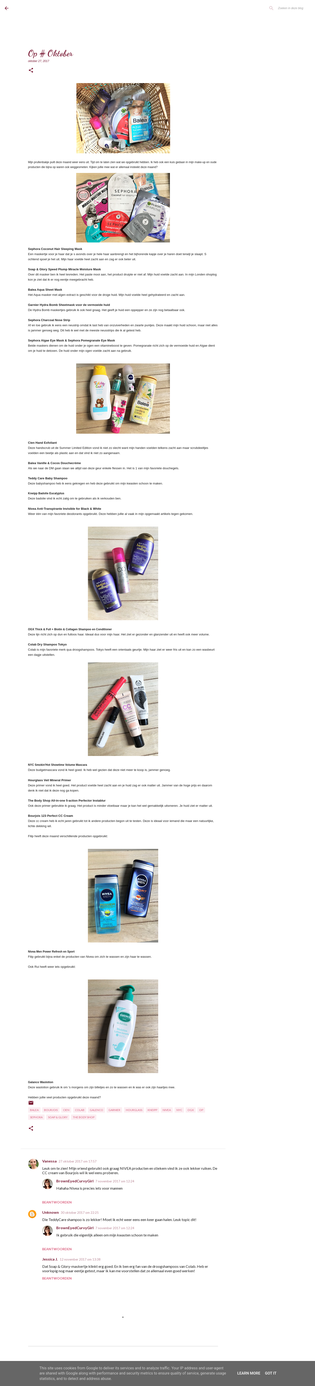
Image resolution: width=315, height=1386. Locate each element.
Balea (34, 1110)
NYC (179, 1110)
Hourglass (134, 1110)
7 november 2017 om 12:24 (114, 1181)
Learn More (248, 1373)
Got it (270, 1373)
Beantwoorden (57, 1202)
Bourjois (51, 1110)
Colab (79, 1110)
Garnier (114, 1110)
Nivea (167, 1110)
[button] (31, 70)
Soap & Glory (58, 1117)
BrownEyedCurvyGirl (43, 8)
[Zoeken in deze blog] (286, 8)
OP (201, 1110)
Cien (66, 1110)
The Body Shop (83, 1117)
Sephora (36, 1117)
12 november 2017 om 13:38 (80, 1259)
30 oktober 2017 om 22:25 (80, 1212)
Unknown (50, 1212)
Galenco (96, 1110)
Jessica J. (50, 1259)
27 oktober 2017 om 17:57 (78, 1161)
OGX (191, 1110)
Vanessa (49, 1161)
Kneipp (152, 1110)
